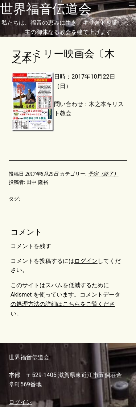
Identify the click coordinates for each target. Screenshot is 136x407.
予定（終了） (103, 174)
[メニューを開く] (131, 4)
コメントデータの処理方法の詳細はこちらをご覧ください (65, 304)
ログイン (86, 260)
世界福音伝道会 (45, 9)
